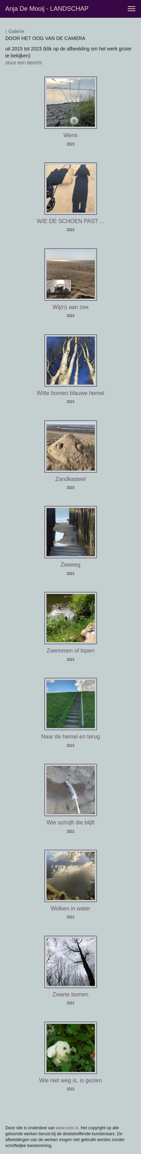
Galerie (14, 31)
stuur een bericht (23, 62)
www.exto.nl (67, 1127)
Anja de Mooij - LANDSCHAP (47, 8)
